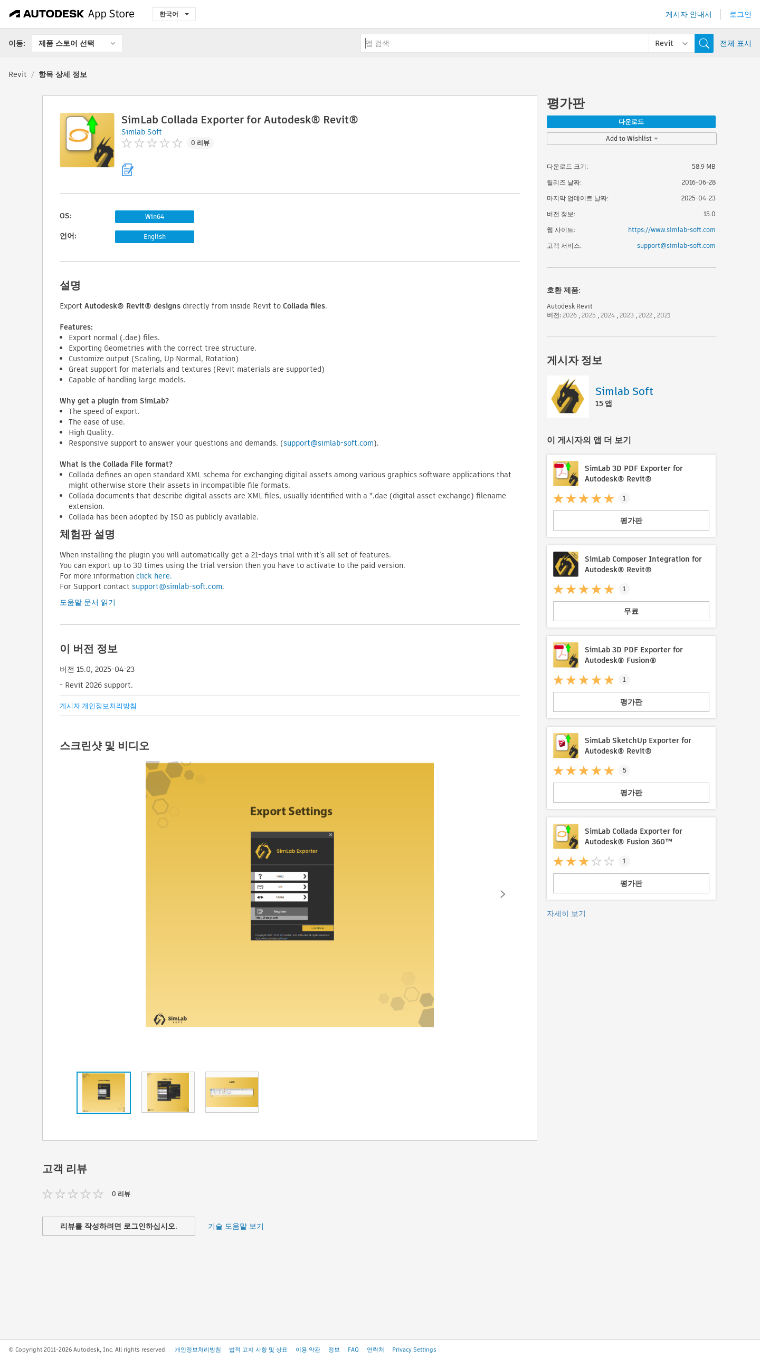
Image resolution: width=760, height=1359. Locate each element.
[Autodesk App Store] (72, 14)
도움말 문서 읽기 (88, 602)
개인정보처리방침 (198, 1349)
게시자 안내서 (689, 14)
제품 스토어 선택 (66, 43)
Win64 (154, 216)
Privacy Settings (414, 1349)
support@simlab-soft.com (328, 443)
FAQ (353, 1349)
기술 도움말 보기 (236, 1226)
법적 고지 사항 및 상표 (258, 1349)
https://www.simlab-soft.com (672, 229)
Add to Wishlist (632, 138)
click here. (154, 576)
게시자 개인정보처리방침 (98, 706)
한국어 (174, 13)
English (155, 236)
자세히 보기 (566, 913)
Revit (17, 74)
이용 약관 (308, 1349)
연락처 (375, 1349)
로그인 (740, 14)
